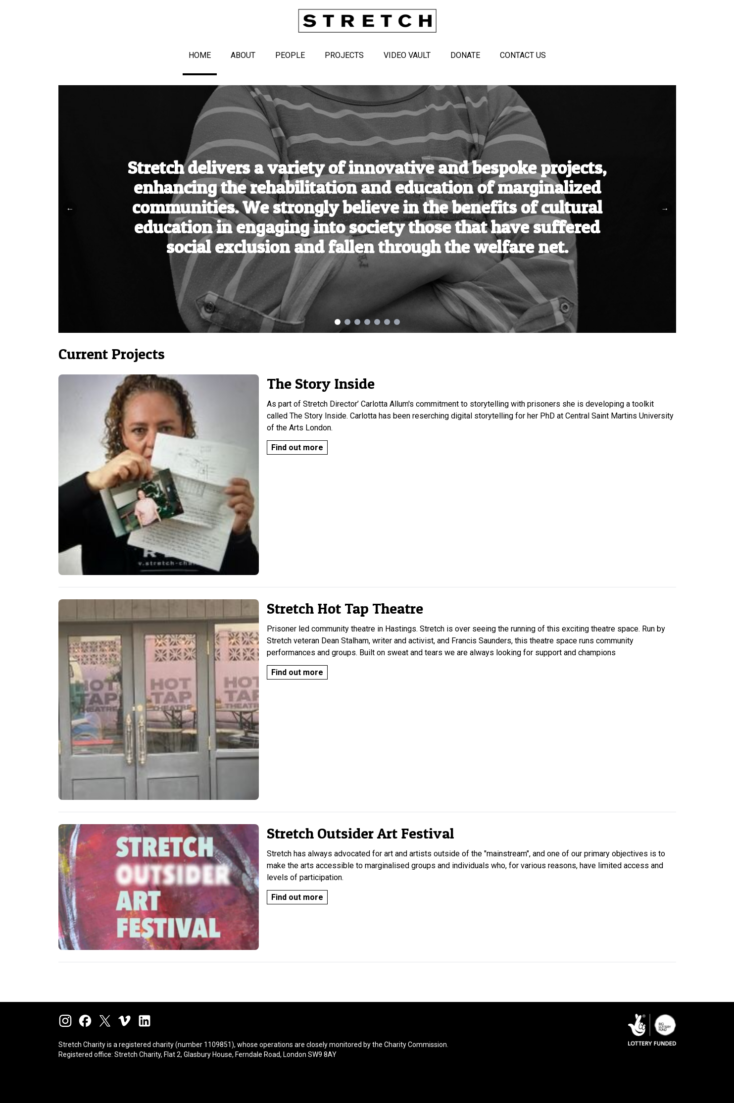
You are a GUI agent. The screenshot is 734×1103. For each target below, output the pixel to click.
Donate (465, 55)
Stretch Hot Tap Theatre (345, 608)
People (290, 55)
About (243, 55)
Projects (344, 55)
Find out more (297, 447)
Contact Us (523, 55)
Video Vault (407, 55)
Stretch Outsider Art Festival (360, 833)
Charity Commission (415, 1045)
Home (200, 55)
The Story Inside (321, 383)
